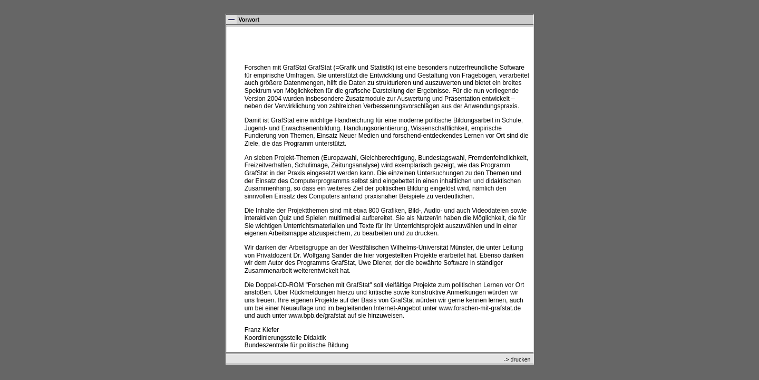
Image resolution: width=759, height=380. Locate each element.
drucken (521, 359)
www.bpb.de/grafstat (317, 315)
